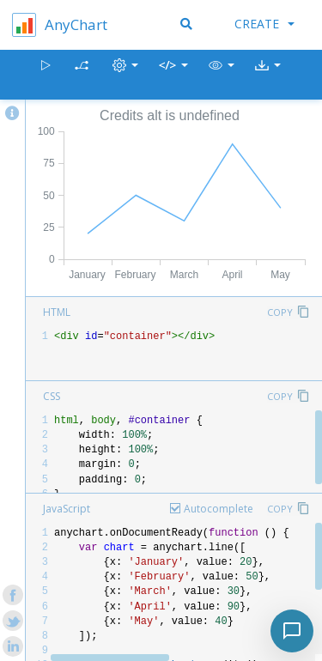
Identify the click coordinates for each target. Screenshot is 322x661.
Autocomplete (218, 508)
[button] (221, 75)
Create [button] (264, 23)
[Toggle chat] (291, 630)
